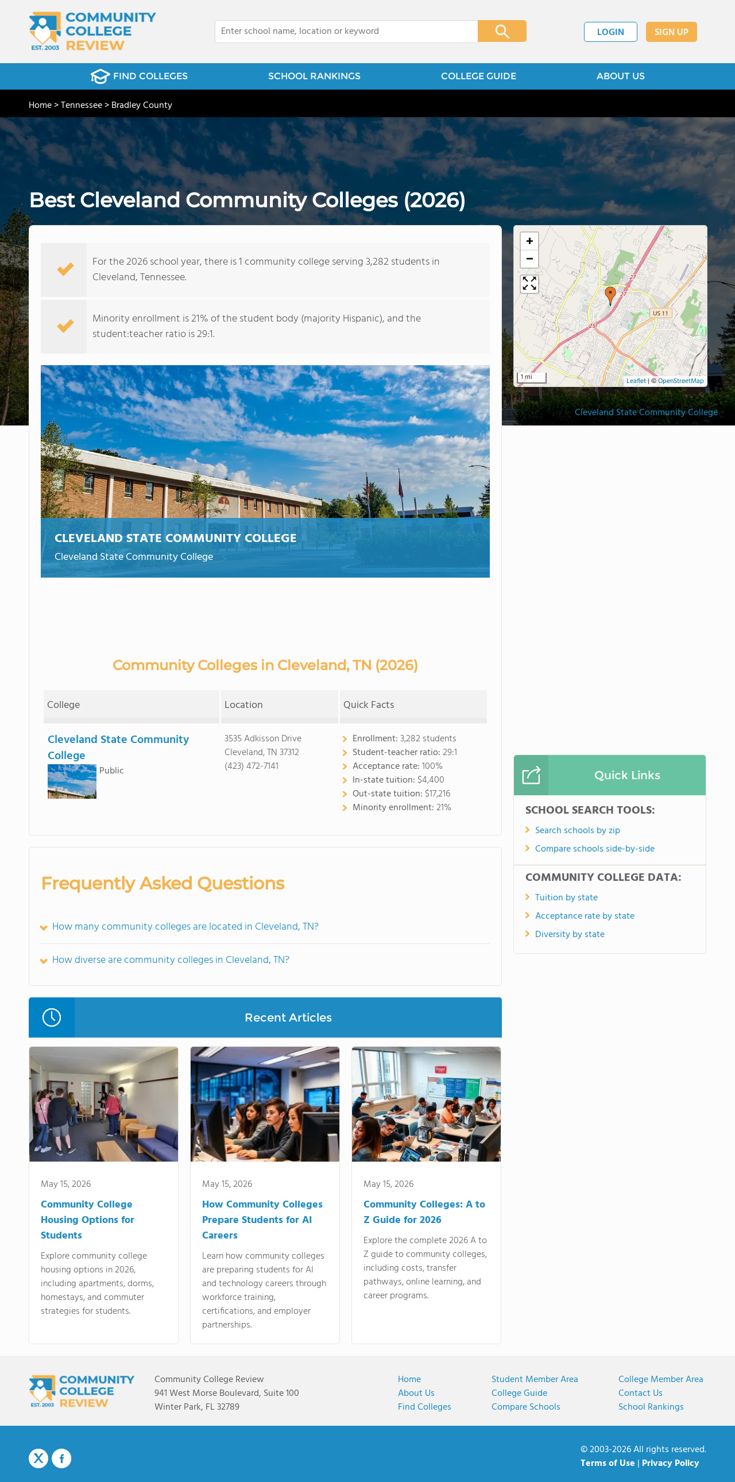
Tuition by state (566, 898)
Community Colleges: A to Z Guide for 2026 (424, 1212)
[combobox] (338, 31)
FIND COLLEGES (139, 76)
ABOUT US (621, 76)
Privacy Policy (670, 1463)
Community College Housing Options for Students (87, 1220)
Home (409, 1380)
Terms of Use (608, 1463)
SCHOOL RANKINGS (314, 76)
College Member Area (660, 1380)
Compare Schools (526, 1407)
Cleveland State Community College (176, 538)
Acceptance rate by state (585, 916)
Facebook (61, 1458)
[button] (610, 296)
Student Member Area (535, 1380)
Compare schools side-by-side (595, 849)
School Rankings (651, 1407)
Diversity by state (570, 935)
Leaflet (636, 381)
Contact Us (640, 1393)
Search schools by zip (577, 831)
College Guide (519, 1393)
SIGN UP (671, 32)
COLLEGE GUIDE (478, 76)
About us (416, 1393)
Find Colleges (424, 1407)
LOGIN (610, 32)
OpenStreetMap (681, 381)
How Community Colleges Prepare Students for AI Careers (262, 1220)
